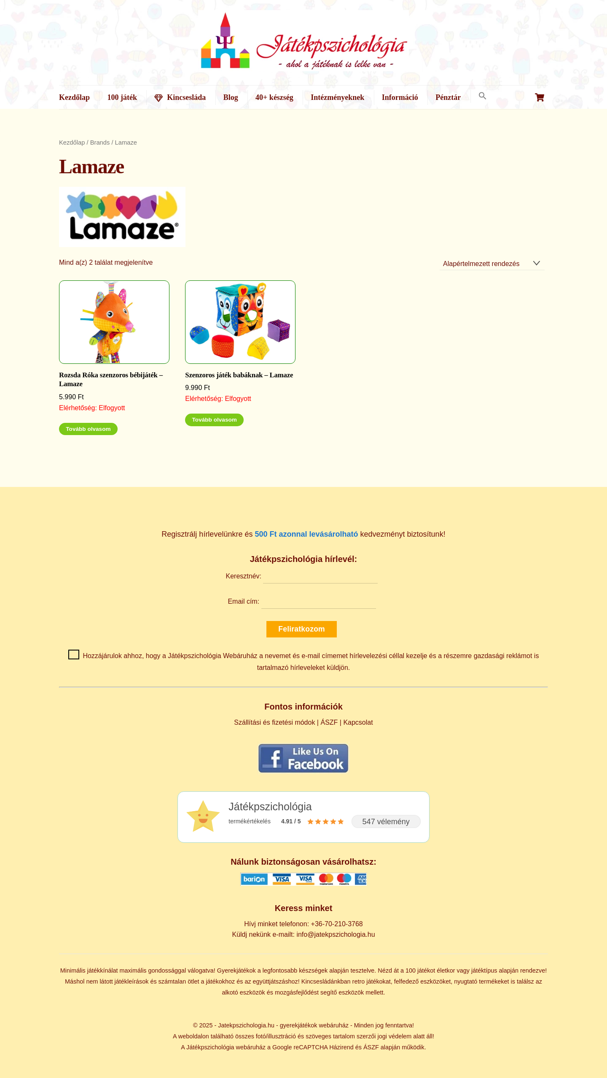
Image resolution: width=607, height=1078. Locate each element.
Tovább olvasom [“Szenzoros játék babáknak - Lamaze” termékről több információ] (214, 420)
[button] (482, 96)
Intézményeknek (337, 97)
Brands (100, 142)
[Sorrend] (492, 263)
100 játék (122, 97)
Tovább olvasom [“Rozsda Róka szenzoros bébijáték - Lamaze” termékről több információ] (88, 429)
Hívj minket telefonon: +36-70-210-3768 (303, 923)
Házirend (341, 1047)
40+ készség (274, 97)
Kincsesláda (180, 97)
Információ (400, 97)
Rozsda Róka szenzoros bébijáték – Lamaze (111, 379)
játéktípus (484, 970)
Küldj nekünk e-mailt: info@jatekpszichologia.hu (303, 934)
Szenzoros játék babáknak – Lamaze (239, 375)
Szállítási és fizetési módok (274, 722)
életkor (446, 970)
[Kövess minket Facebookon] (303, 772)
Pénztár (448, 97)
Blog (230, 97)
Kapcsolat (358, 722)
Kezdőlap (74, 97)
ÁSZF (329, 722)
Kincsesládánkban (326, 981)
